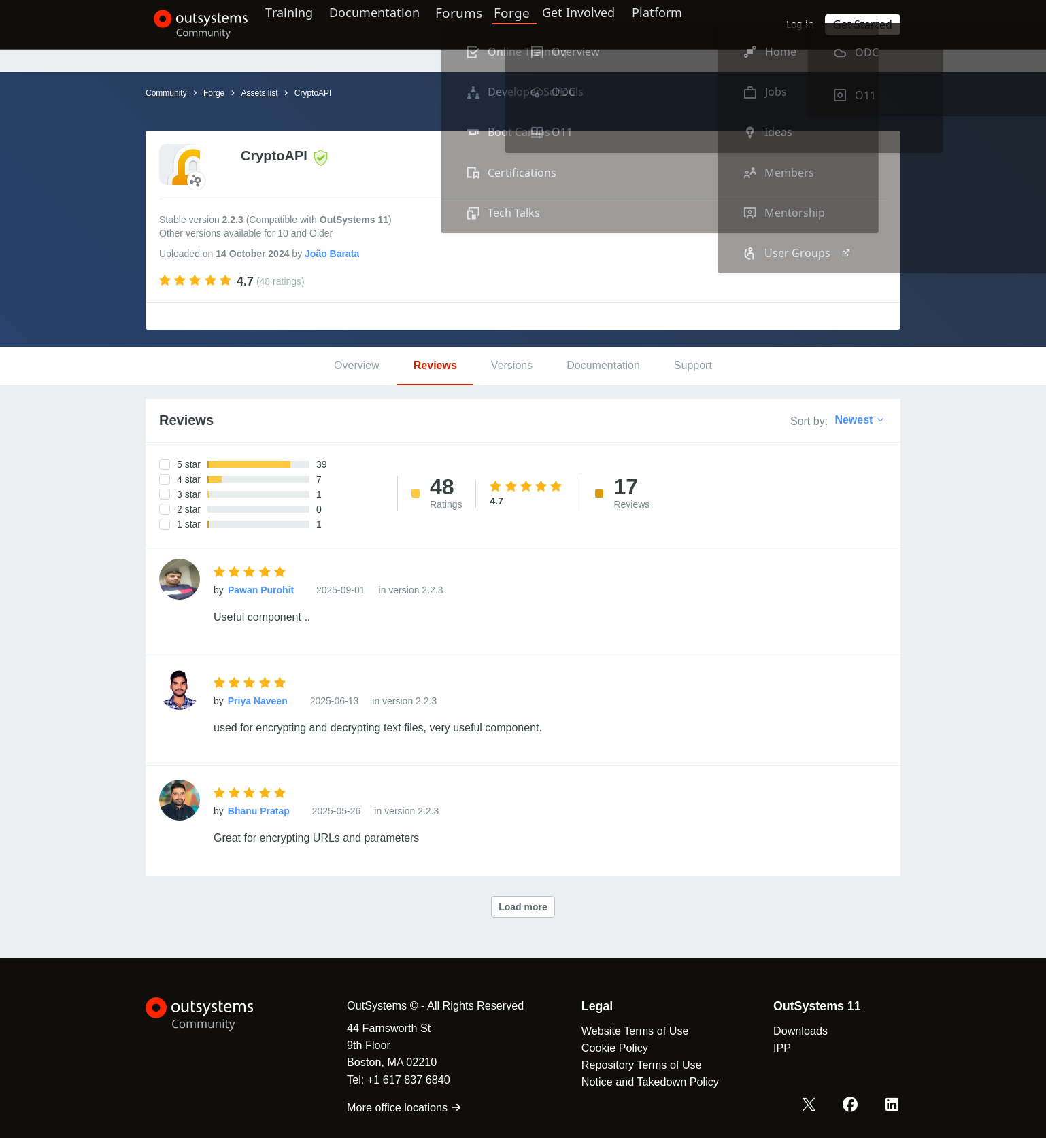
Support (693, 365)
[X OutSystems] (814, 1106)
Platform (684, 23)
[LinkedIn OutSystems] (892, 1106)
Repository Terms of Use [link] (631, 1064)
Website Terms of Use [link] (624, 1030)
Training (300, 23)
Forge (535, 23)
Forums (483, 23)
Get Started (866, 24)
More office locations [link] (393, 1107)
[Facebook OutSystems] (853, 1106)
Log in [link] (808, 24)
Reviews (435, 365)
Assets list (259, 93)
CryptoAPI (313, 93)
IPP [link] (771, 1047)
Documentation (392, 23)
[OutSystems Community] (193, 24)
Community (166, 93)
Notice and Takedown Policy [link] (639, 1081)
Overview (356, 365)
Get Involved (598, 23)
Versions (512, 365)
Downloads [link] (789, 1030)
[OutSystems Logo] (214, 1014)
